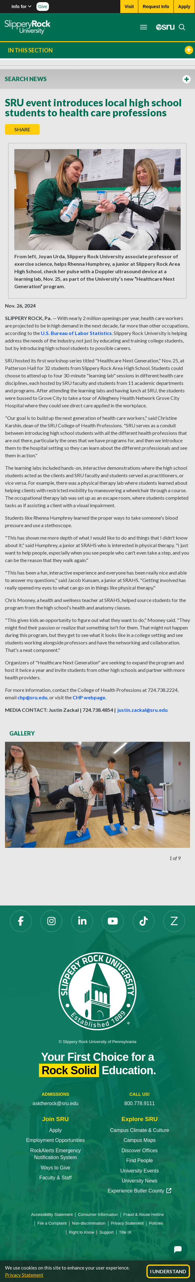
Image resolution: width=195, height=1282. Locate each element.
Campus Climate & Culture (139, 1130)
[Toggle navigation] (143, 27)
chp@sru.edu (32, 697)
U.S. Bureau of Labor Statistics (76, 333)
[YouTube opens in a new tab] (113, 921)
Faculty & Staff (55, 1177)
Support (106, 1232)
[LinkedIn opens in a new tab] (82, 921)
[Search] (180, 27)
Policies (156, 1223)
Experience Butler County (139, 1190)
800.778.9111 (139, 1103)
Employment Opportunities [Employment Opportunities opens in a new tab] (55, 1140)
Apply (55, 1130)
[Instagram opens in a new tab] (51, 921)
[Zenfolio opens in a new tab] (174, 921)
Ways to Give (55, 1167)
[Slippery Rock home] (27, 27)
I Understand (168, 1271)
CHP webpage (89, 697)
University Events (139, 1170)
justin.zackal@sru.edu (142, 710)
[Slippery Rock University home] (97, 990)
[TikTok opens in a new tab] (144, 921)
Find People (139, 1160)
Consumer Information (98, 1214)
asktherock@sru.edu (55, 1103)
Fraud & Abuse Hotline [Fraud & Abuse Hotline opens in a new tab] (143, 1214)
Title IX (125, 1232)
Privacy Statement (24, 1275)
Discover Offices (139, 1150)
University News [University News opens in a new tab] (140, 1180)
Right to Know (81, 1232)
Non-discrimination (89, 1223)
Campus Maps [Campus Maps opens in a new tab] (139, 1140)
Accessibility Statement (52, 1214)
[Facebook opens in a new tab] (21, 921)
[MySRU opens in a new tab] (163, 27)
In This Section (100, 50)
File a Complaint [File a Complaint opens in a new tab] (52, 1223)
